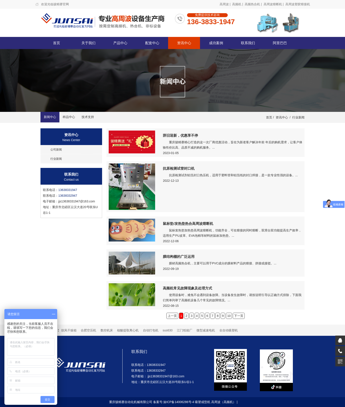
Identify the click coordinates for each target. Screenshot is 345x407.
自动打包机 (150, 330)
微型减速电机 (205, 330)
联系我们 (248, 43)
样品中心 (69, 117)
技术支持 (88, 117)
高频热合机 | (253, 4)
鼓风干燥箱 (69, 330)
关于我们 (88, 43)
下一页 (238, 316)
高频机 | (238, 4)
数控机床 (107, 330)
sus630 (167, 330)
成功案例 (216, 43)
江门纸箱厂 (184, 330)
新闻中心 (50, 117)
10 (229, 316)
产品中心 (120, 43)
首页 (56, 43)
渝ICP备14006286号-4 (178, 402)
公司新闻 (56, 149)
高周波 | (225, 4)
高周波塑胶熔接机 (297, 4)
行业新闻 (298, 117)
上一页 (172, 316)
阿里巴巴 (280, 43)
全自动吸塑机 (228, 330)
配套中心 (152, 43)
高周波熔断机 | (274, 4)
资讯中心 (184, 43)
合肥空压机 (88, 330)
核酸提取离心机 (128, 330)
